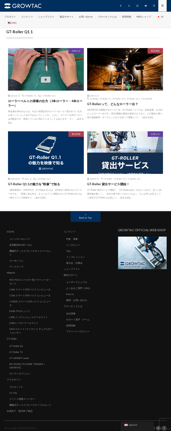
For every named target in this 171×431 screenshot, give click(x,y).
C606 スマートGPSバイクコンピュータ (30, 287)
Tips (39, 96)
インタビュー (73, 244)
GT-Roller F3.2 (119, 99)
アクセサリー (14, 375)
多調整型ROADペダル (21, 244)
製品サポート (67, 16)
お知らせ (76, 50)
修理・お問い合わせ (76, 298)
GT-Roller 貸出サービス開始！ (108, 184)
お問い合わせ (86, 16)
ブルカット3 (15, 382)
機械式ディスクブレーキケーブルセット (30, 400)
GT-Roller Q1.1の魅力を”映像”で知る (34, 184)
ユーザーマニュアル (76, 280)
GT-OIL (13, 388)
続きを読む (148, 117)
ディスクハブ (16, 265)
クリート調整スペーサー (22, 394)
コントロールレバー (19, 238)
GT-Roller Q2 (16, 343)
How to (28, 179)
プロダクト (10, 16)
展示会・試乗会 (74, 262)
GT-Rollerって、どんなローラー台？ (112, 104)
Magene (11, 271)
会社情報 (70, 311)
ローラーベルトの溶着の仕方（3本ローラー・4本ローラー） (45, 103)
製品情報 (155, 50)
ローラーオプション (19, 369)
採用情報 (126, 16)
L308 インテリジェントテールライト (28, 314)
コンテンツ (27, 16)
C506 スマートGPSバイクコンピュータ (30, 293)
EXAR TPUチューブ (19, 309)
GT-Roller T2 (16, 348)
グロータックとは (107, 16)
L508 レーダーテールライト (23, 320)
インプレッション (75, 256)
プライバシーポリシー (78, 329)
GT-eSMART (146, 99)
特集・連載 (72, 238)
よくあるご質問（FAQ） (79, 286)
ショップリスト (46, 16)
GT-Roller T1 (30, 96)
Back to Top (85, 217)
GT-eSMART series (19, 354)
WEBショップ (143, 16)
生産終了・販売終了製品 (20, 406)
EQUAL (11, 231)
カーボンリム (16, 259)
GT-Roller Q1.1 (49, 96)
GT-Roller (94, 99)
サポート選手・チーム (78, 317)
